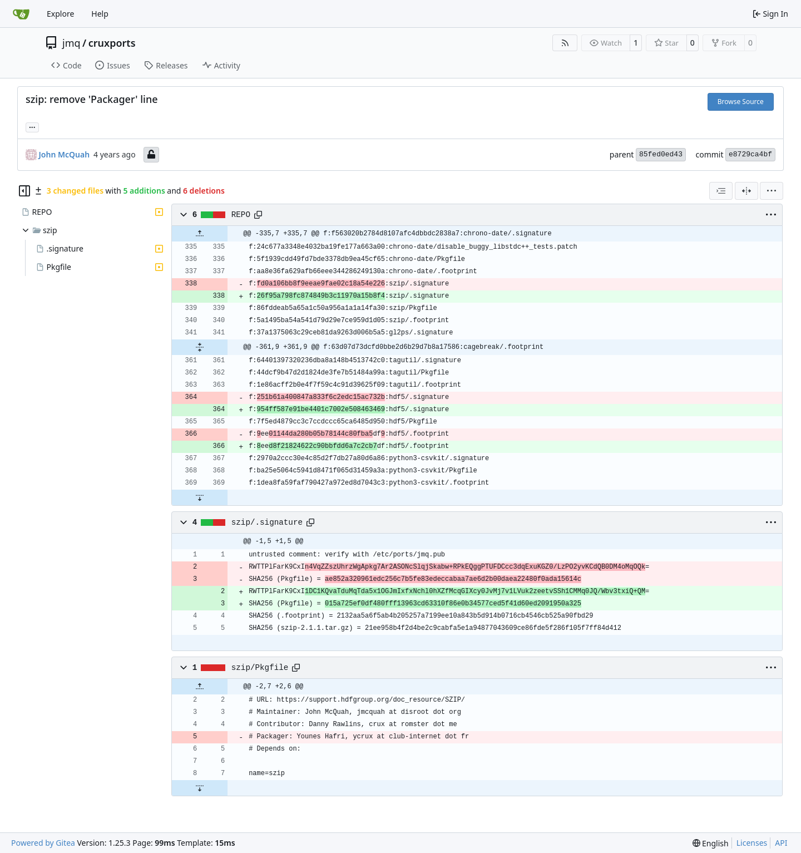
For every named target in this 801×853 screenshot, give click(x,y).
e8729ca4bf (750, 154)
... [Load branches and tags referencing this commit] (32, 126)
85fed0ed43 (661, 154)
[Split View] (746, 191)
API (781, 842)
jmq (71, 42)
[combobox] (721, 191)
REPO (240, 214)
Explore (60, 13)
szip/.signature (267, 522)
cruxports (112, 42)
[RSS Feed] (565, 42)
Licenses (752, 842)
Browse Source (741, 101)
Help (99, 13)
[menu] (771, 191)
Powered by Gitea (43, 842)
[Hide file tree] (24, 190)
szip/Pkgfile (260, 667)
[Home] (21, 14)
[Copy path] (258, 215)
